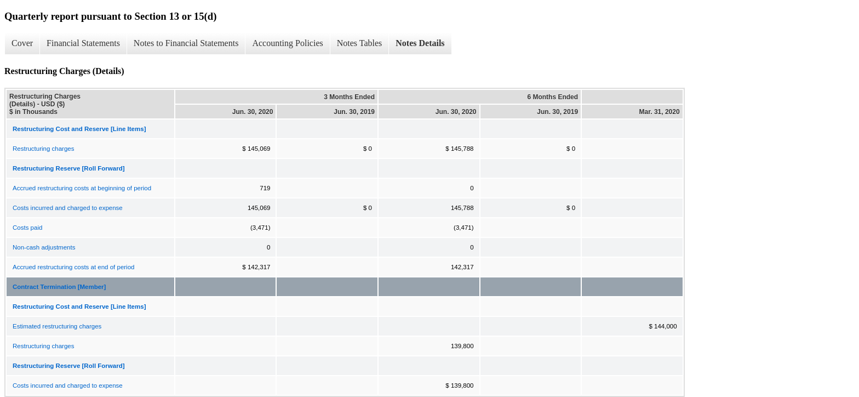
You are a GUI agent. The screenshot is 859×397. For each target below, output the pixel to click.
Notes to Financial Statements (186, 43)
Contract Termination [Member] (59, 286)
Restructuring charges (44, 148)
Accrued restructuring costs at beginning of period (82, 188)
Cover (22, 43)
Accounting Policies (287, 43)
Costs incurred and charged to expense (68, 208)
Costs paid (27, 227)
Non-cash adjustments (44, 247)
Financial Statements (83, 43)
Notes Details (420, 43)
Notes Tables (359, 43)
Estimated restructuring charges (57, 326)
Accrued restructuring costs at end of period (73, 267)
